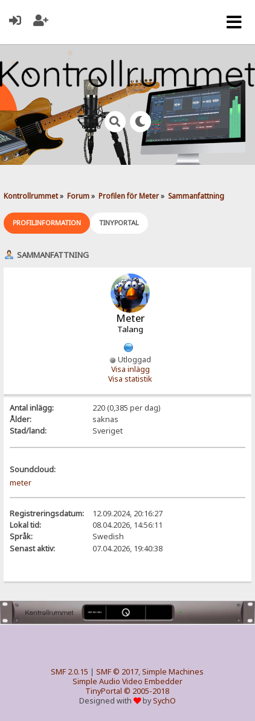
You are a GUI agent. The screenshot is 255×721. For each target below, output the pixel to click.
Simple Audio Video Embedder (127, 681)
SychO (164, 701)
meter (20, 483)
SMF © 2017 (117, 672)
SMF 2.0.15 (69, 672)
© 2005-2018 (146, 691)
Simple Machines (173, 672)
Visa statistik (130, 379)
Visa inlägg (130, 369)
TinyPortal (103, 691)
